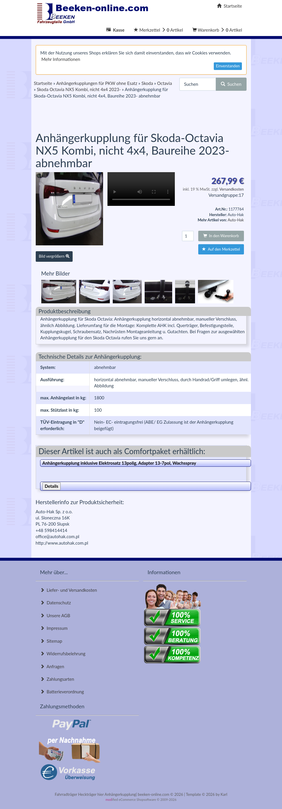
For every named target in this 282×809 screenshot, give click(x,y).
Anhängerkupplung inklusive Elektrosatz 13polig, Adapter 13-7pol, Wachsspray (119, 463)
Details (52, 486)
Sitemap (51, 641)
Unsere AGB (55, 615)
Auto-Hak (236, 220)
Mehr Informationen (60, 59)
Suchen (231, 84)
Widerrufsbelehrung (63, 653)
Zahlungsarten (57, 679)
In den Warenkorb (221, 235)
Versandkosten (231, 189)
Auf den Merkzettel (221, 249)
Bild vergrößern (54, 256)
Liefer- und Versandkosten (68, 590)
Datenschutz (55, 602)
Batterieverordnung (62, 691)
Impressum (54, 628)
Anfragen (52, 666)
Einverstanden (228, 66)
